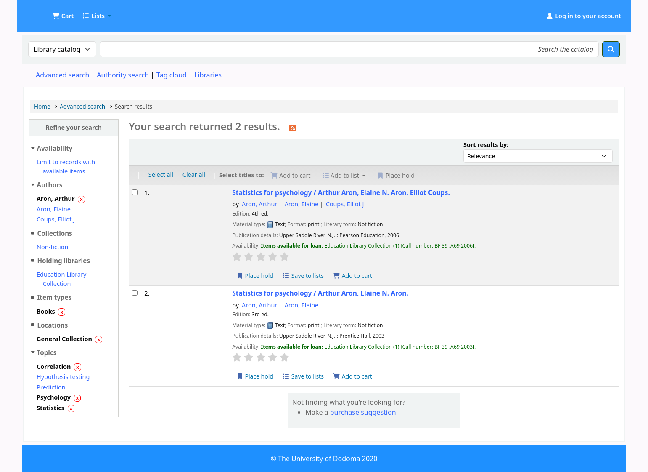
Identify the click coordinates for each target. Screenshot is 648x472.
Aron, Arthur (259, 204)
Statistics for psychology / (341, 193)
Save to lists (303, 276)
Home (42, 106)
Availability (55, 148)
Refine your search (73, 127)
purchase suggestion (363, 412)
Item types (54, 297)
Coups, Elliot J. (57, 219)
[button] (63, 16)
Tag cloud (171, 75)
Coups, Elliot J (345, 204)
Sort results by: (485, 145)
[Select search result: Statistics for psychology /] (135, 192)
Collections (54, 233)
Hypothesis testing (63, 377)
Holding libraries (63, 260)
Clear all (193, 175)
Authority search (123, 75)
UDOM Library (45, 11)
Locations (52, 325)
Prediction (51, 387)
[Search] (611, 49)
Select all (160, 175)
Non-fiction (53, 247)
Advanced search (62, 75)
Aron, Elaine (54, 209)
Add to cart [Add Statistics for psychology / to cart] (353, 276)
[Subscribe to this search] (293, 127)
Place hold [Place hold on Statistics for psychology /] (254, 276)
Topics (47, 352)
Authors (50, 185)
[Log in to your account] (583, 16)
